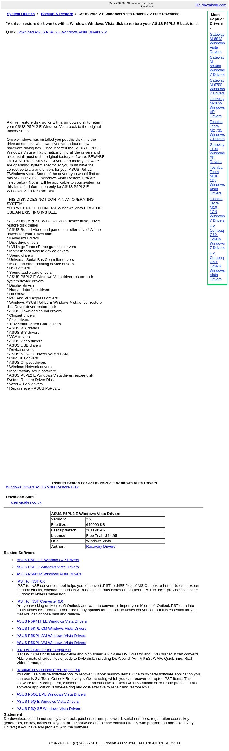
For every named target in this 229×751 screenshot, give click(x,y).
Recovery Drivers (100, 546)
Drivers (28, 487)
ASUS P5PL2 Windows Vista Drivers (48, 567)
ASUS (41, 487)
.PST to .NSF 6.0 (31, 581)
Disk (74, 487)
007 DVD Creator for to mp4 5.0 (44, 650)
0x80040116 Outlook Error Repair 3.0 (48, 670)
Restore (63, 487)
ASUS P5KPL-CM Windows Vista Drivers (51, 628)
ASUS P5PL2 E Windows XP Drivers (48, 560)
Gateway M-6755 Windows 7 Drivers (217, 86)
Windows (13, 487)
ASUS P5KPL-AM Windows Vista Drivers (51, 635)
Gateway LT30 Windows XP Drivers (217, 153)
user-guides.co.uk (26, 502)
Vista (51, 487)
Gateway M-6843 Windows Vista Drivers (217, 43)
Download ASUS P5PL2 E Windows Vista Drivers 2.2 (62, 32)
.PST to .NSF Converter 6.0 (40, 601)
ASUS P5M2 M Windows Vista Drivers (49, 574)
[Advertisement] (104, 74)
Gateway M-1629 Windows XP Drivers (217, 107)
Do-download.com (211, 5)
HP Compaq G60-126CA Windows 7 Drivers (217, 237)
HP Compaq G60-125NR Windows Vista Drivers (217, 266)
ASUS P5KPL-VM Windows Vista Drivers (51, 643)
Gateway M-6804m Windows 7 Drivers (217, 66)
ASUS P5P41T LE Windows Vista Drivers (52, 621)
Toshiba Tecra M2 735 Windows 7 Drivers (217, 130)
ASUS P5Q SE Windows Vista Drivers (49, 708)
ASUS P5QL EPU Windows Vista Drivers (51, 694)
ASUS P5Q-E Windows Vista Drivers (48, 701)
